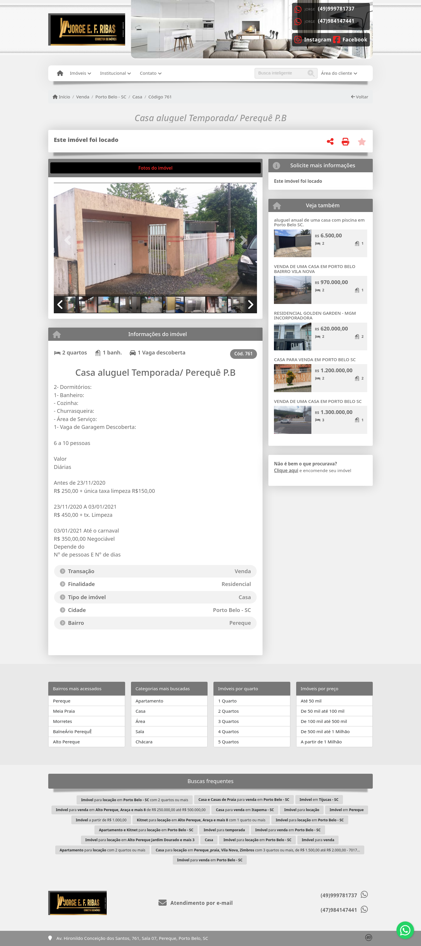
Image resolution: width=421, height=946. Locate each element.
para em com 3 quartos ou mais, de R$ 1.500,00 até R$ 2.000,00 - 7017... (258, 850)
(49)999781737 (336, 8)
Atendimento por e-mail (195, 903)
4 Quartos (228, 731)
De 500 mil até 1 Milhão (325, 731)
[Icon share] (313, 39)
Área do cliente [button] (336, 73)
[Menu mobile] (60, 73)
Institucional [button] (113, 73)
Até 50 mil (311, 701)
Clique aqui (286, 470)
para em (244, 799)
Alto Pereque (66, 742)
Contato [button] (148, 73)
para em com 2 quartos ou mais (134, 799)
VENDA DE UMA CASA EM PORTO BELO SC (318, 401)
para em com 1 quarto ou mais (201, 820)
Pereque (61, 701)
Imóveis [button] (78, 73)
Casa (137, 97)
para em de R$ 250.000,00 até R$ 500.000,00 (131, 809)
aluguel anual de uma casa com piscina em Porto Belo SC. (319, 222)
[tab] (71, 167)
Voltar (359, 97)
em (319, 799)
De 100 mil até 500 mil (324, 721)
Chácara (144, 742)
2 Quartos (228, 711)
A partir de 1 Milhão (321, 742)
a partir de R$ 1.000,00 (101, 820)
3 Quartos (228, 721)
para (301, 809)
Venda (82, 97)
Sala (140, 731)
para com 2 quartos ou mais (102, 850)
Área (140, 721)
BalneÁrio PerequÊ (72, 731)
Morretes (62, 721)
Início (61, 97)
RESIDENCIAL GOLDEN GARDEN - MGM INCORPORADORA (315, 315)
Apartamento (149, 701)
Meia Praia (64, 711)
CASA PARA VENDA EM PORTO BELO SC (315, 359)
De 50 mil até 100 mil (322, 711)
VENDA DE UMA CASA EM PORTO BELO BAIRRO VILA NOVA (314, 268)
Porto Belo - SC (110, 97)
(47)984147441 (336, 21)
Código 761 (160, 97)
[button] (69, 239)
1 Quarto (227, 701)
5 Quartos (228, 742)
